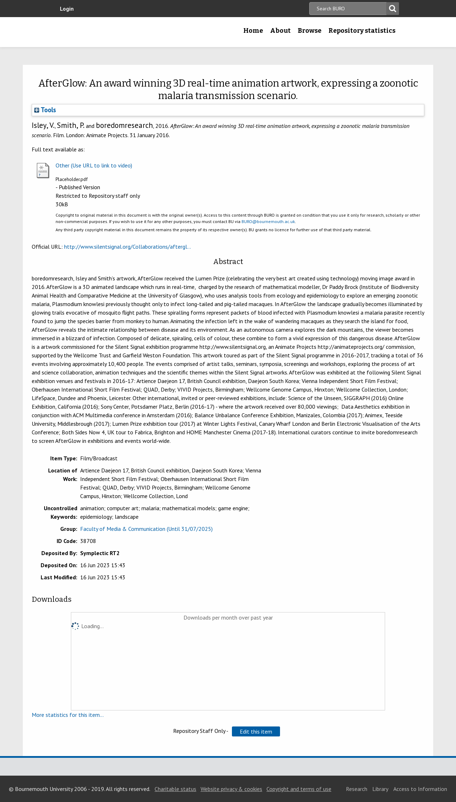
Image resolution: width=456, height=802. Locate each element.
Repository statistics (361, 31)
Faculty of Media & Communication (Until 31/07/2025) (146, 528)
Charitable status (175, 788)
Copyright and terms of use (298, 788)
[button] (256, 731)
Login (67, 8)
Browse (309, 31)
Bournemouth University (101, 32)
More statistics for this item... (68, 714)
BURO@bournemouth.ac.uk (268, 221)
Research (356, 788)
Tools (45, 109)
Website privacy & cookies (231, 788)
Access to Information (420, 788)
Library (380, 788)
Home (253, 31)
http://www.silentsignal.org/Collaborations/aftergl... (127, 246)
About (280, 31)
